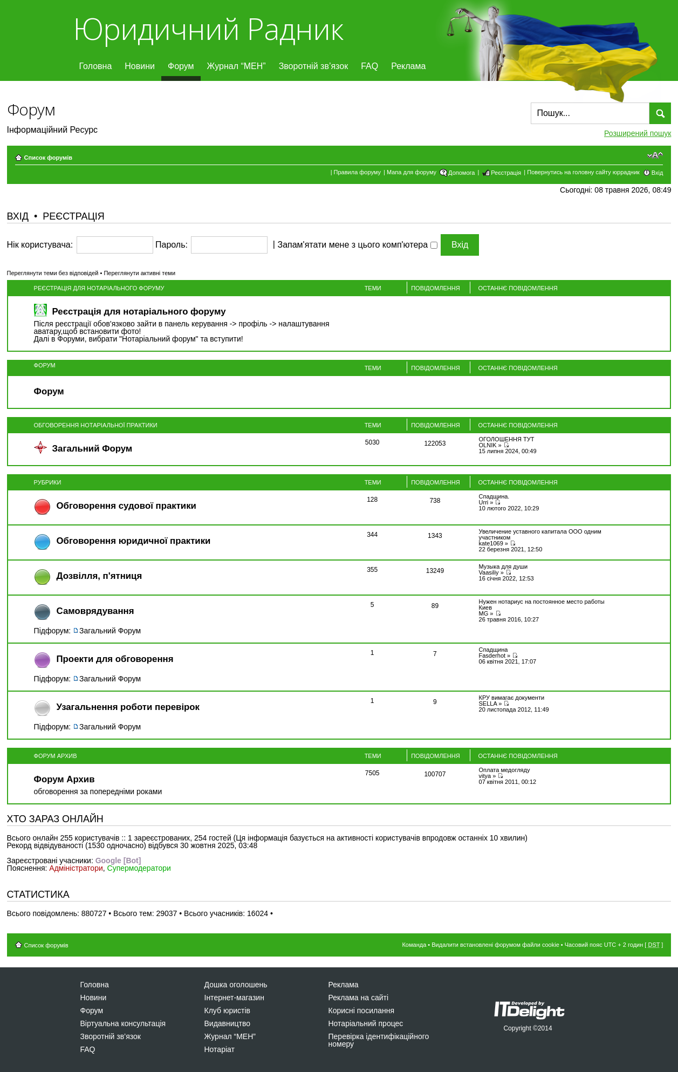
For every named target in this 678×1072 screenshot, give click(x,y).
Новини (140, 66)
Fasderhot (492, 655)
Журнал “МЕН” (236, 66)
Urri (484, 502)
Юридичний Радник (208, 28)
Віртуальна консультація (123, 1023)
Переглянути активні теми (139, 273)
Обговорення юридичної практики (134, 541)
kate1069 (491, 543)
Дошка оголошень (236, 984)
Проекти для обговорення (115, 659)
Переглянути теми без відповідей (53, 273)
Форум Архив (55, 756)
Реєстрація (506, 172)
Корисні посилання (361, 1010)
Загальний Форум (92, 448)
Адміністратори (75, 868)
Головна (95, 66)
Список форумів (48, 157)
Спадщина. (494, 496)
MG (484, 613)
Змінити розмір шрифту (655, 155)
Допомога (461, 172)
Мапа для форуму (411, 172)
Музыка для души (503, 566)
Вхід (657, 172)
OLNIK (488, 445)
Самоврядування (95, 611)
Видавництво (227, 1023)
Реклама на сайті (358, 997)
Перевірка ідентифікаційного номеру (378, 1040)
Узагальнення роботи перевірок (128, 707)
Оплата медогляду (504, 770)
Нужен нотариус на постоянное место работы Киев (542, 604)
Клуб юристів (227, 1010)
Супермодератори (139, 868)
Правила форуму (357, 172)
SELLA (488, 703)
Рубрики (47, 482)
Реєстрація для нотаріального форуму (99, 288)
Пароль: (171, 245)
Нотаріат (219, 1049)
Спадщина (493, 649)
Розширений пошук (637, 133)
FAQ (369, 66)
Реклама (408, 66)
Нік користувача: (40, 245)
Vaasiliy (489, 572)
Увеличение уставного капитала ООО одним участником (540, 534)
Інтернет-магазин (234, 997)
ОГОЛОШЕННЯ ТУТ (507, 439)
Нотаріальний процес (365, 1023)
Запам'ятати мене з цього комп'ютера (357, 245)
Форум (181, 66)
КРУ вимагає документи (512, 697)
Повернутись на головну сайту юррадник (583, 172)
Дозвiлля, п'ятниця (99, 576)
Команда (414, 944)
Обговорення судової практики (126, 506)
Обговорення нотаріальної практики (95, 425)
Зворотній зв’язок (313, 66)
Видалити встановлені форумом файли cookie (495, 944)
